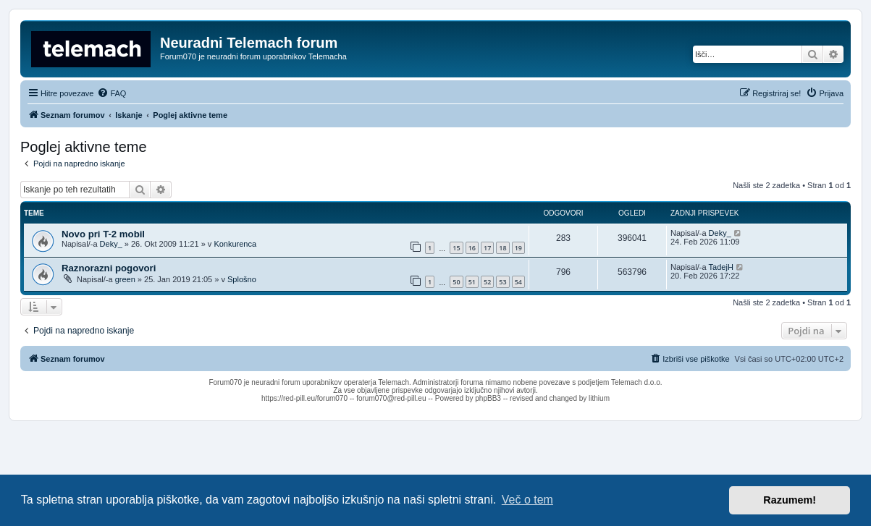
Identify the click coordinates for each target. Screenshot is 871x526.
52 (487, 282)
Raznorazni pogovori (109, 268)
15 (456, 248)
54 (518, 282)
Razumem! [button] (789, 500)
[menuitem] (111, 93)
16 (472, 248)
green (125, 279)
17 (487, 248)
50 (456, 282)
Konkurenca (235, 243)
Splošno (241, 279)
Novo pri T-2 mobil (103, 234)
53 (502, 282)
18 (502, 248)
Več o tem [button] (527, 499)
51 (472, 282)
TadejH (721, 267)
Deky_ (111, 243)
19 (518, 248)
